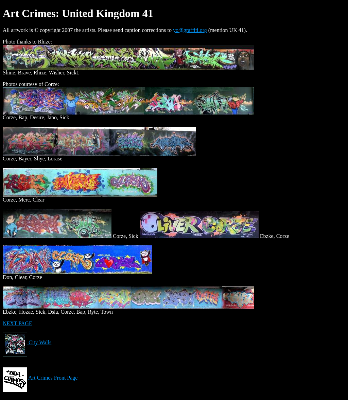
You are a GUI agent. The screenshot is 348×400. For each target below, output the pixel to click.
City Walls (27, 342)
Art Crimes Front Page (40, 378)
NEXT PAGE (17, 323)
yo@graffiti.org (190, 30)
